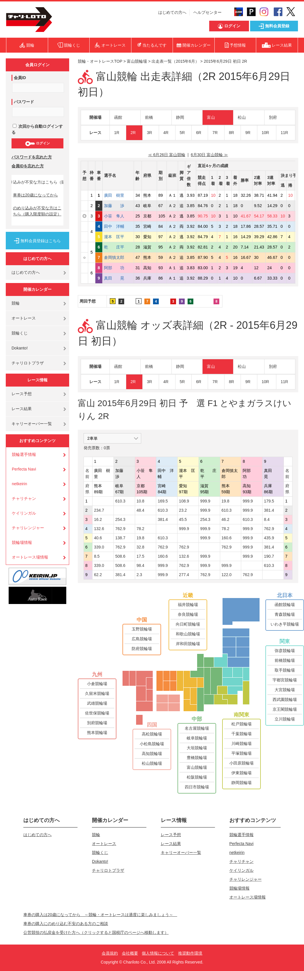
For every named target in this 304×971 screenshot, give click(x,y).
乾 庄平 (118, 247)
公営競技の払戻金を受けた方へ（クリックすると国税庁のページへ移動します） (96, 932)
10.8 (140, 501)
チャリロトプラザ (28, 363)
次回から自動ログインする (37, 129)
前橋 (149, 117)
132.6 (99, 528)
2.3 (139, 574)
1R (116, 132)
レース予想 (22, 393)
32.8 (140, 547)
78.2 (140, 528)
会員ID (20, 77)
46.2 (225, 519)
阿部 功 (118, 267)
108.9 (184, 501)
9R (247, 132)
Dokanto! (20, 348)
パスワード (24, 102)
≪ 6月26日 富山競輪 (166, 154)
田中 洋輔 (118, 226)
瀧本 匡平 (118, 236)
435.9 (269, 538)
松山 (242, 117)
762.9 (120, 528)
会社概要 (130, 953)
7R (215, 132)
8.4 (266, 519)
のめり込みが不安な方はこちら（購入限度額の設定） (37, 211)
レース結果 (22, 408)
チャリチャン (24, 498)
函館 (118, 117)
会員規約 (110, 953)
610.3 (120, 501)
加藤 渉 (118, 205)
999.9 (205, 501)
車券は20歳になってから (35, 195)
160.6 (227, 538)
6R (198, 132)
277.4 (184, 574)
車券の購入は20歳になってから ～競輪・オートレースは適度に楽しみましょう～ (100, 914)
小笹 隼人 (118, 216)
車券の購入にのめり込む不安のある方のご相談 (65, 923)
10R (265, 132)
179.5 (269, 501)
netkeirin (19, 483)
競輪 (16, 303)
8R (231, 132)
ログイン (37, 143)
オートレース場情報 (30, 557)
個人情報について (158, 953)
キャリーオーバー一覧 (32, 423)
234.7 (99, 510)
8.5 (96, 556)
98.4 (140, 565)
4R (166, 132)
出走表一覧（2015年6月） (175, 61)
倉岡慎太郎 (118, 257)
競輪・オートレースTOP (100, 61)
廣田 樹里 (118, 195)
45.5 (183, 519)
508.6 (120, 556)
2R (133, 132)
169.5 (163, 501)
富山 (211, 117)
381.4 (269, 510)
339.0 (99, 547)
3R (149, 132)
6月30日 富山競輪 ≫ (209, 154)
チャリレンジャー (28, 527)
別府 (273, 117)
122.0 (227, 574)
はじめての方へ (172, 12)
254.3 (120, 519)
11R (284, 132)
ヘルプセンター (207, 12)
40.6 (98, 538)
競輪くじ (20, 333)
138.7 (120, 538)
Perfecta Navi (24, 469)
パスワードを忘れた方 (32, 157)
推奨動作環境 (190, 953)
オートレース (24, 318)
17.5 (140, 556)
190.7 (269, 556)
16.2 (98, 519)
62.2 (98, 574)
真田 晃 (118, 278)
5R (182, 132)
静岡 (180, 117)
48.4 (140, 510)
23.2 (183, 510)
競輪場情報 (22, 542)
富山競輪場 (137, 61)
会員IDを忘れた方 (28, 166)
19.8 (225, 501)
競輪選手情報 (24, 454)
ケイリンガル (24, 513)
